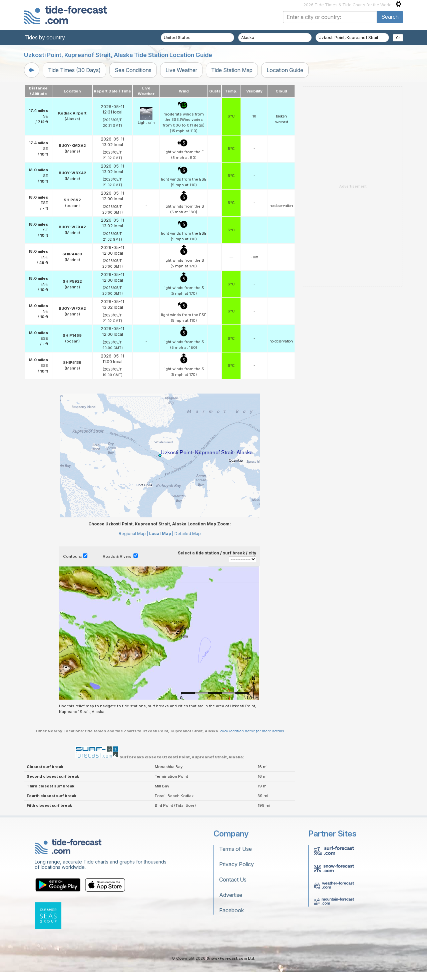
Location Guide (285, 70)
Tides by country (44, 37)
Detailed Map (187, 533)
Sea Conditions (133, 70)
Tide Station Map (232, 70)
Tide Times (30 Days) (74, 70)
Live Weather (181, 70)
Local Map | (161, 533)
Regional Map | (133, 533)
